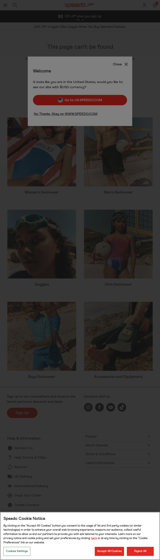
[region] (80, 536)
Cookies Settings (17, 551)
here (94, 538)
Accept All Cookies (109, 551)
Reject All (140, 551)
